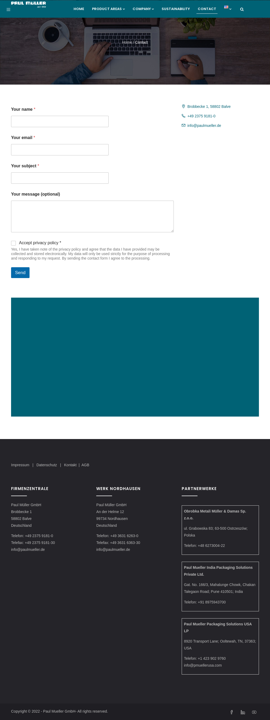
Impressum (20, 465)
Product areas (108, 8)
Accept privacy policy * (40, 243)
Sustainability (176, 8)
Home (79, 8)
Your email (23, 137)
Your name (23, 109)
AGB (85, 465)
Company (143, 8)
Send (20, 272)
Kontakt (70, 465)
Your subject (25, 166)
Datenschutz (47, 465)
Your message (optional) (35, 194)
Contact (207, 8)
